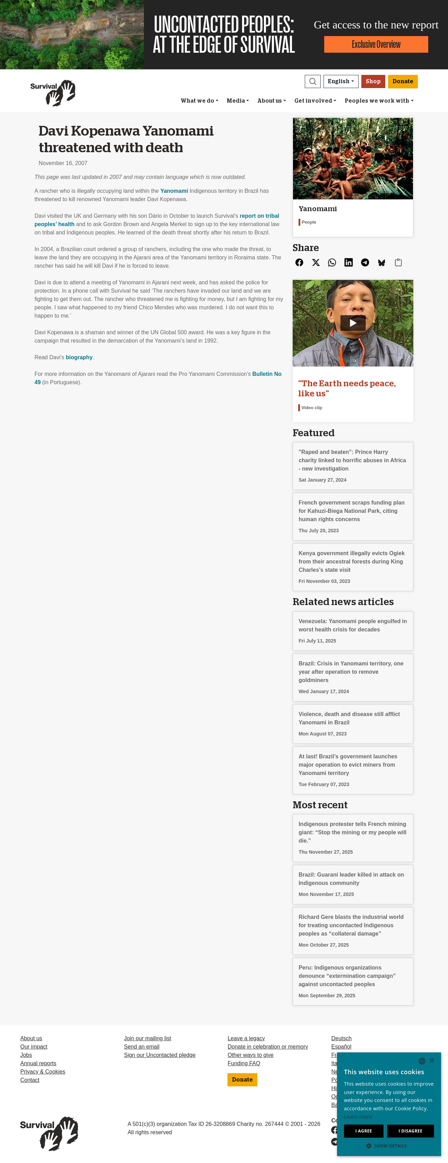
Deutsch (341, 1038)
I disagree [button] (410, 1131)
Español (341, 1047)
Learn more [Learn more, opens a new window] (358, 1116)
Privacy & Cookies (42, 1072)
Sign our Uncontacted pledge (159, 1055)
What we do (197, 101)
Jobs (26, 1055)
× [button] (431, 1060)
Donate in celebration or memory (267, 1047)
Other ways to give (250, 1055)
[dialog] (389, 1104)
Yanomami (174, 191)
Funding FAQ (243, 1063)
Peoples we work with (377, 101)
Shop (373, 81)
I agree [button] (363, 1131)
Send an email (141, 1047)
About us (269, 101)
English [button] (339, 81)
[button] (313, 81)
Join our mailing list (147, 1038)
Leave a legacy (246, 1038)
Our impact (33, 1047)
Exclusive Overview (376, 44)
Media (236, 101)
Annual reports (38, 1063)
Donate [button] (403, 81)
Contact (29, 1080)
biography (79, 357)
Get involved (313, 101)
